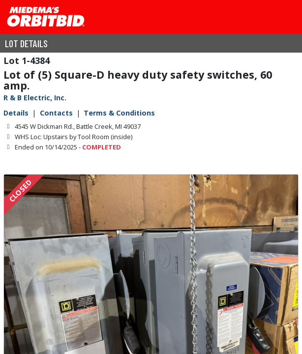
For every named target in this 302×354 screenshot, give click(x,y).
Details (16, 113)
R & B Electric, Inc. (34, 97)
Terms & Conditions (119, 113)
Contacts (56, 113)
